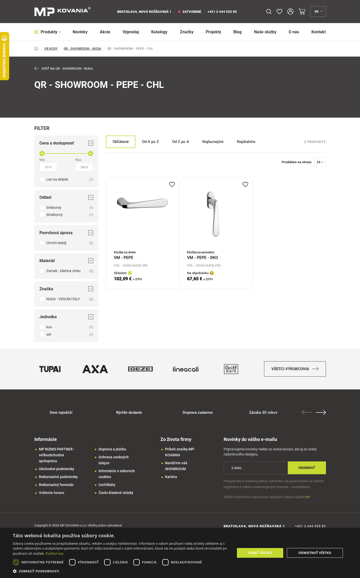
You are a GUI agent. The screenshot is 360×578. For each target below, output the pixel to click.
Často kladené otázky (116, 493)
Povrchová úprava (66, 232)
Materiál (66, 260)
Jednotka (66, 316)
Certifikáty (107, 485)
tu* (308, 497)
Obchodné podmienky (56, 469)
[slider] (42, 153)
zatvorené (189, 12)
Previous (307, 412)
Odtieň (66, 197)
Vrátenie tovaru (51, 493)
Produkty (48, 31)
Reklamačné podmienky (58, 477)
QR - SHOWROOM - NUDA (82, 48)
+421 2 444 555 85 (222, 12)
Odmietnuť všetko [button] (314, 553)
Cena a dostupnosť (66, 143)
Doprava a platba (112, 449)
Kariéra (171, 477)
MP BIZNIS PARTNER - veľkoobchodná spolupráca (57, 455)
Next (321, 412)
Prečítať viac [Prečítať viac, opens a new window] (55, 553)
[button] (120, 571)
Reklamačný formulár (56, 485)
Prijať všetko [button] (260, 553)
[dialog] (180, 553)
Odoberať (306, 468)
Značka (66, 288)
